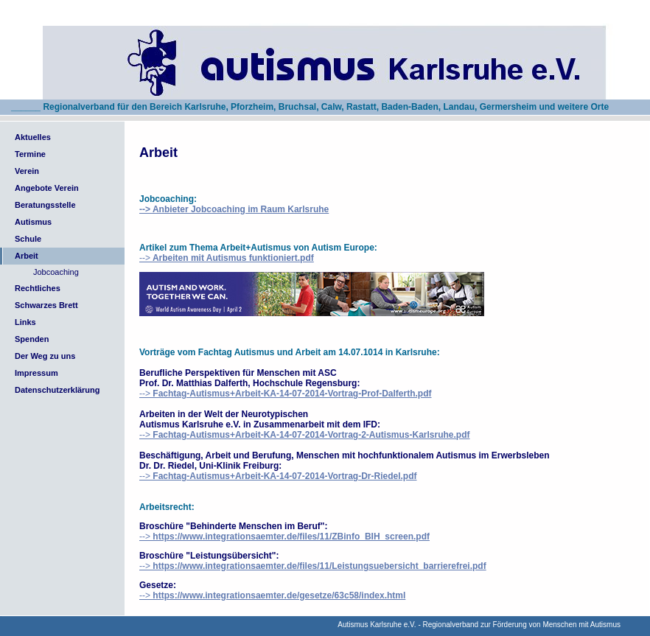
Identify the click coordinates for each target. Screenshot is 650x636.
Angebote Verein (47, 188)
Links (25, 322)
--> (226, 258)
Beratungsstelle (45, 204)
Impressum (36, 372)
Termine (30, 154)
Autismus (33, 221)
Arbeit (26, 255)
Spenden (32, 339)
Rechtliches (37, 288)
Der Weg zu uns (45, 356)
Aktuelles (33, 137)
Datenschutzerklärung (57, 389)
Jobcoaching (56, 272)
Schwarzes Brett (46, 305)
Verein (27, 171)
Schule (28, 238)
